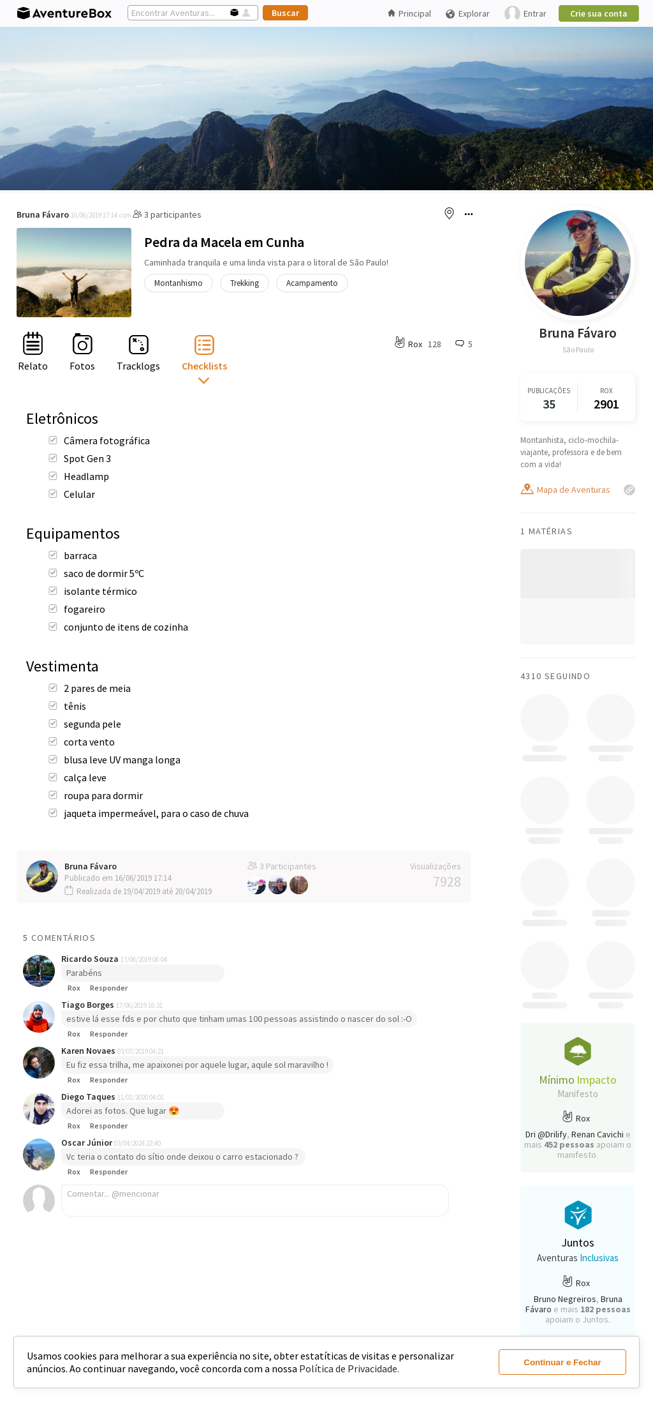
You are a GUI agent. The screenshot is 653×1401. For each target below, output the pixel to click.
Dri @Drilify (546, 1134)
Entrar (525, 14)
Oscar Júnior (87, 1142)
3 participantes (167, 214)
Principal (409, 13)
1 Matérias (546, 531)
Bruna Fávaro (43, 214)
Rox (74, 988)
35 (549, 404)
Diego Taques (89, 1096)
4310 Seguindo (555, 676)
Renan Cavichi (597, 1134)
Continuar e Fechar (562, 1362)
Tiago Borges (88, 1004)
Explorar (467, 13)
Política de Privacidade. (349, 1368)
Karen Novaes (89, 1050)
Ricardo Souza (91, 958)
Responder (109, 988)
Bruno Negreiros (565, 1299)
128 (434, 344)
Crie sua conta (598, 13)
